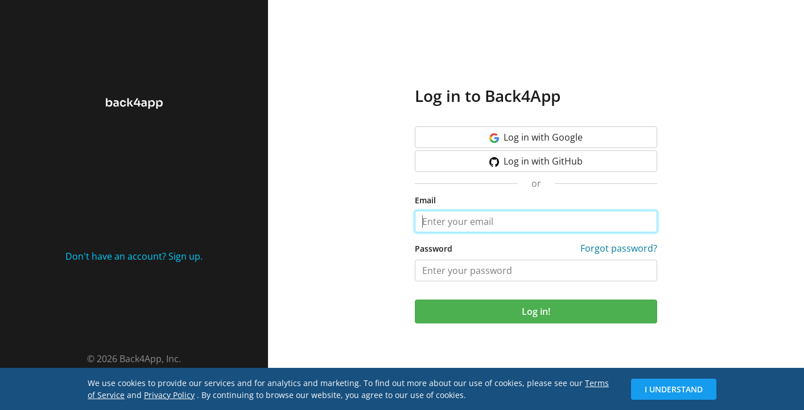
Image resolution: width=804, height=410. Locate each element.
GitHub (536, 161)
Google (536, 137)
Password (433, 248)
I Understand (674, 389)
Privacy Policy (169, 395)
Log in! (536, 311)
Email (425, 200)
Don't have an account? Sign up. (134, 256)
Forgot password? (618, 248)
